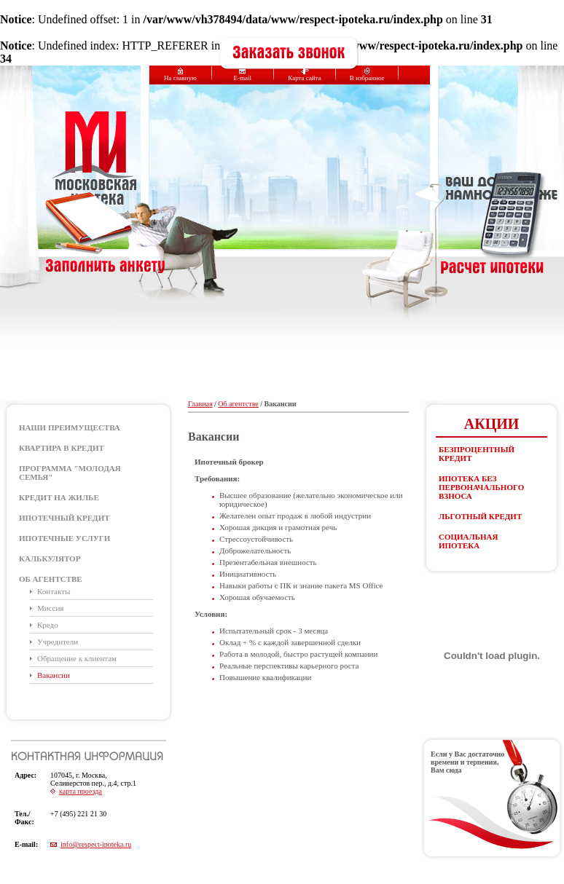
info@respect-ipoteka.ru (95, 844)
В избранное (367, 75)
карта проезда (80, 791)
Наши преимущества (69, 427)
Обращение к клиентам (77, 658)
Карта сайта (304, 75)
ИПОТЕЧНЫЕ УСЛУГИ (64, 538)
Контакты (53, 591)
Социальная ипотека (468, 541)
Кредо (47, 624)
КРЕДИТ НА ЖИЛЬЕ (59, 497)
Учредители (57, 641)
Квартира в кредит (61, 447)
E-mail (242, 75)
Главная (200, 404)
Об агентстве (50, 579)
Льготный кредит (480, 516)
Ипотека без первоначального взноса (481, 487)
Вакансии (53, 675)
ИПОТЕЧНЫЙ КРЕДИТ (64, 517)
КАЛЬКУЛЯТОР (49, 558)
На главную (180, 75)
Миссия (50, 608)
